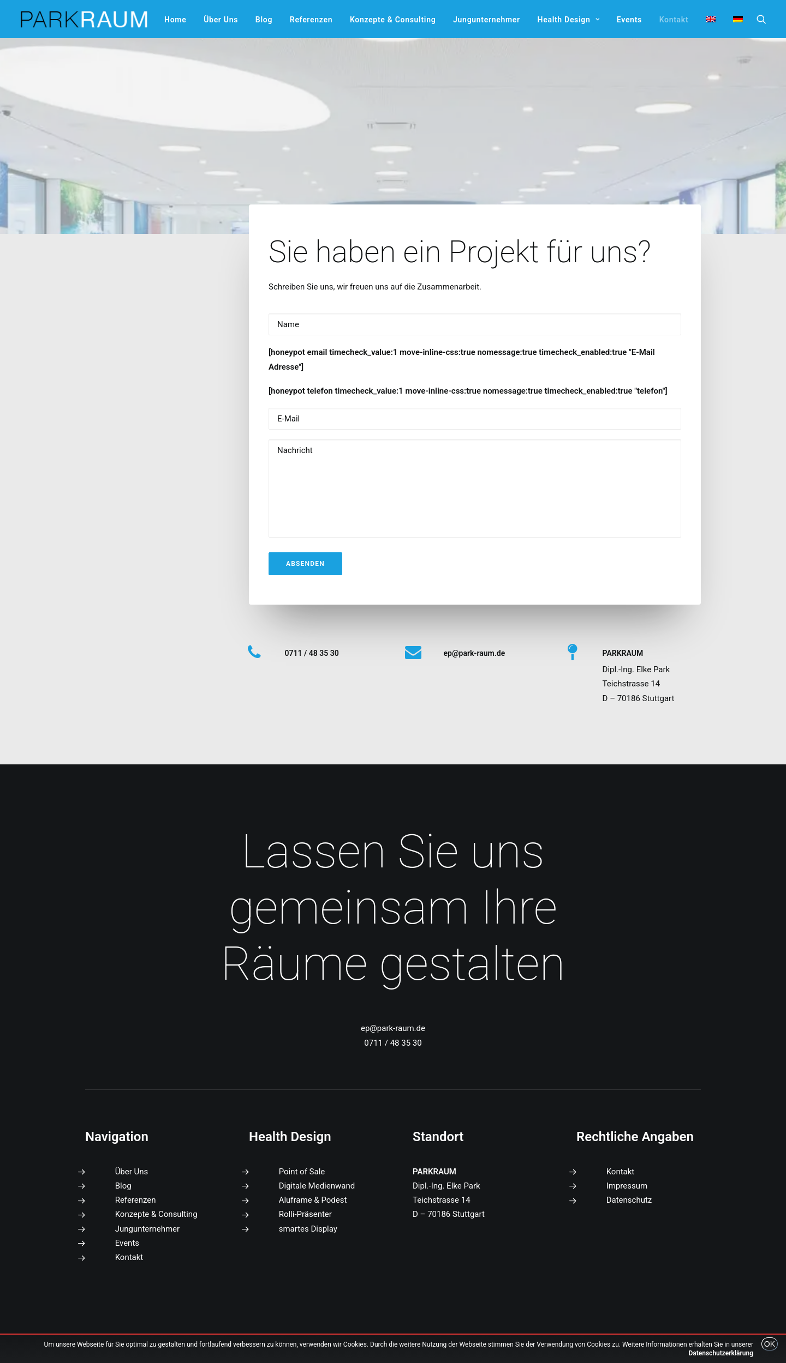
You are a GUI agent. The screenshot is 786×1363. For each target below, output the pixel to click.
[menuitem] (175, 20)
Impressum (626, 1186)
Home (175, 19)
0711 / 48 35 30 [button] (312, 653)
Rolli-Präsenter (305, 1214)
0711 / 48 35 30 (392, 1043)
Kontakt (674, 19)
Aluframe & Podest (313, 1200)
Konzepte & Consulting (393, 19)
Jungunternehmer (486, 19)
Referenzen (311, 19)
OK (769, 1344)
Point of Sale (302, 1172)
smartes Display (308, 1229)
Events (629, 19)
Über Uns (221, 19)
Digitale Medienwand (317, 1186)
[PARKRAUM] (85, 19)
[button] (761, 19)
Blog (263, 19)
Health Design (569, 19)
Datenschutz (629, 1200)
